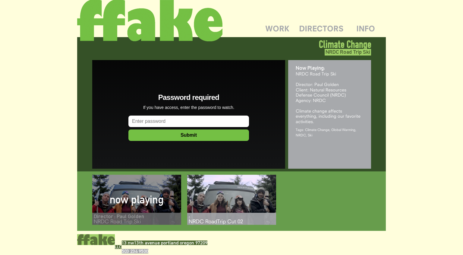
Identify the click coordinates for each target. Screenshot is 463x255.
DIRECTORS (321, 28)
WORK (277, 28)
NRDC (301, 135)
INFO (365, 28)
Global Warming (343, 130)
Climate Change (317, 130)
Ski (310, 135)
